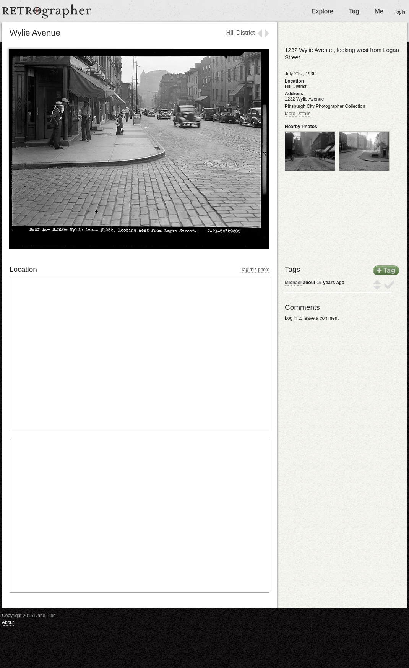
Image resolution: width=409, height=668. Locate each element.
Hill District (240, 32)
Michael (293, 282)
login (400, 12)
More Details (297, 113)
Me (379, 11)
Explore (323, 11)
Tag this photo (255, 269)
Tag (354, 11)
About (8, 622)
